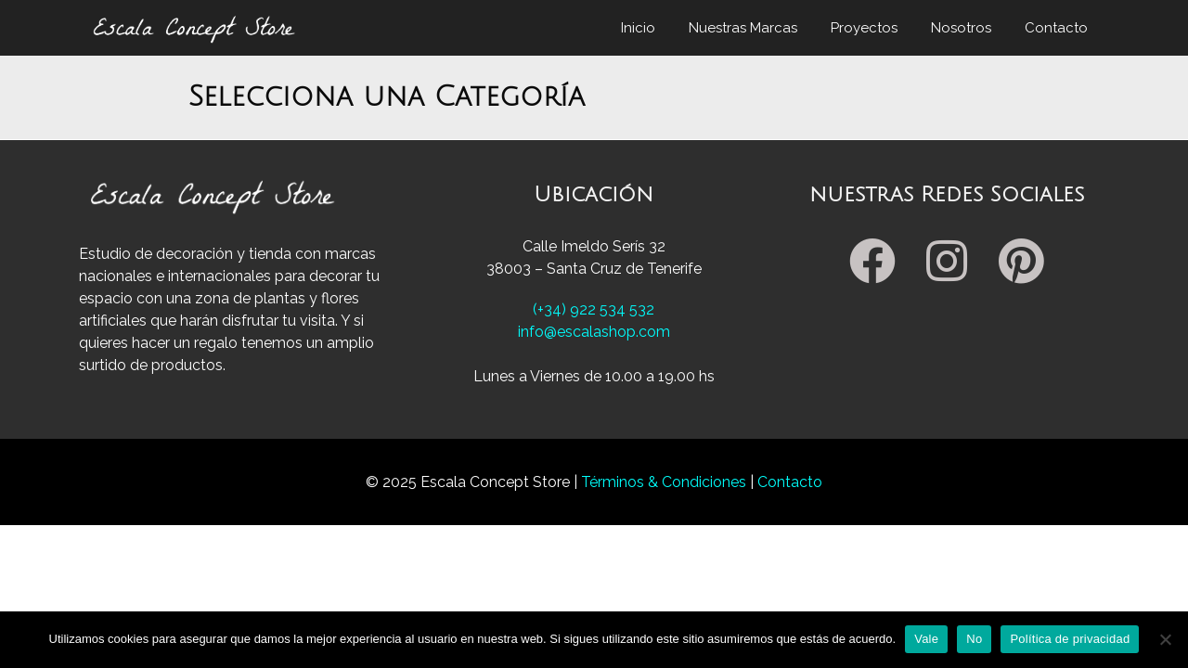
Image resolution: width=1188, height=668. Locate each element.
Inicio (638, 27)
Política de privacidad (1070, 639)
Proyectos (864, 27)
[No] (1165, 639)
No (974, 639)
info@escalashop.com (594, 331)
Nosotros (961, 27)
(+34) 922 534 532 (593, 309)
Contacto (1056, 27)
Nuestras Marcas (743, 27)
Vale (926, 639)
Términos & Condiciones (665, 482)
